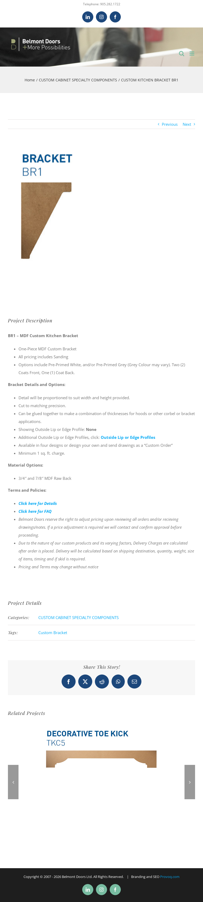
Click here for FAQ (35, 511)
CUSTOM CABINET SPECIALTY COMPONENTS (78, 617)
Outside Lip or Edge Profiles (128, 437)
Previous (170, 124)
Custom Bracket (52, 632)
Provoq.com (169, 876)
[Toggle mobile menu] (192, 53)
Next (187, 124)
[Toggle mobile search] (181, 53)
